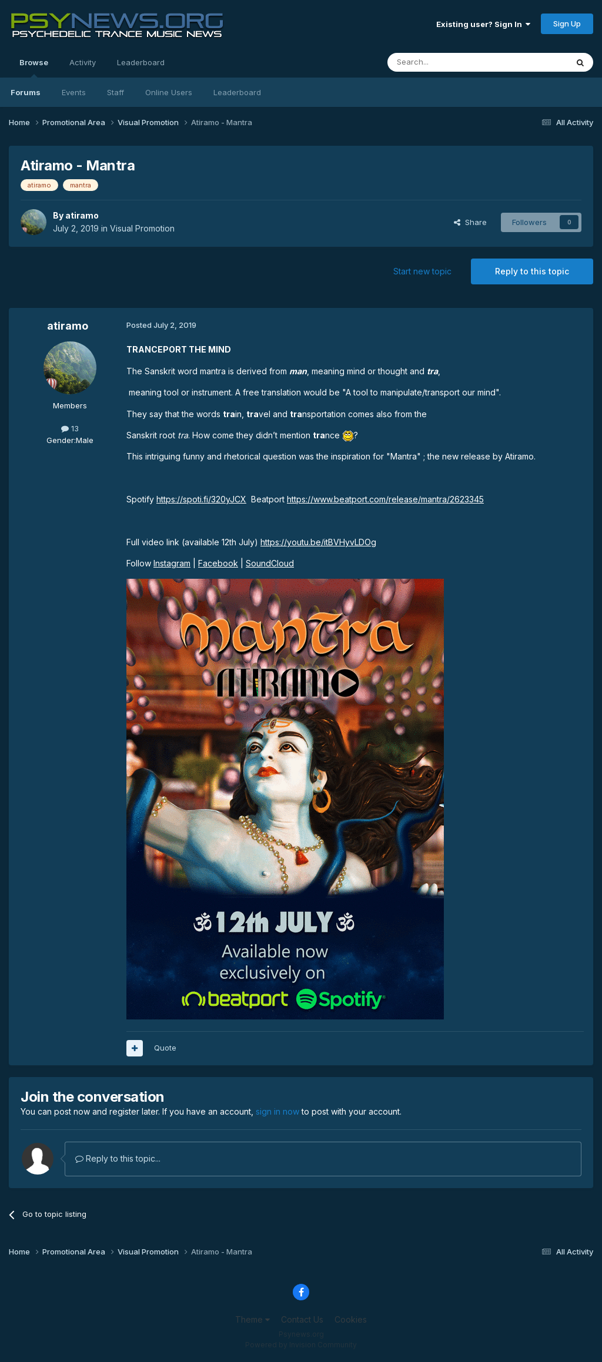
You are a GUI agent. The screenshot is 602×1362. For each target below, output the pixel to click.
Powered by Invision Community (301, 1344)
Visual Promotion (142, 228)
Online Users (168, 92)
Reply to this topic (532, 271)
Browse (33, 68)
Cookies (351, 1319)
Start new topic (422, 271)
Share (470, 222)
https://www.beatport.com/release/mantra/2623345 (385, 499)
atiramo (82, 215)
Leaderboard (237, 92)
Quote (165, 1047)
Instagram (171, 563)
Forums (26, 92)
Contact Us (302, 1319)
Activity (82, 62)
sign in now (277, 1111)
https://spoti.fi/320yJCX (201, 499)
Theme (252, 1319)
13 (70, 428)
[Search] (447, 62)
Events (74, 92)
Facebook (218, 563)
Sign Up (567, 23)
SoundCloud (270, 563)
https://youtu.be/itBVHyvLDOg (318, 542)
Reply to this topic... (117, 1158)
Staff (115, 92)
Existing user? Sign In (483, 24)
